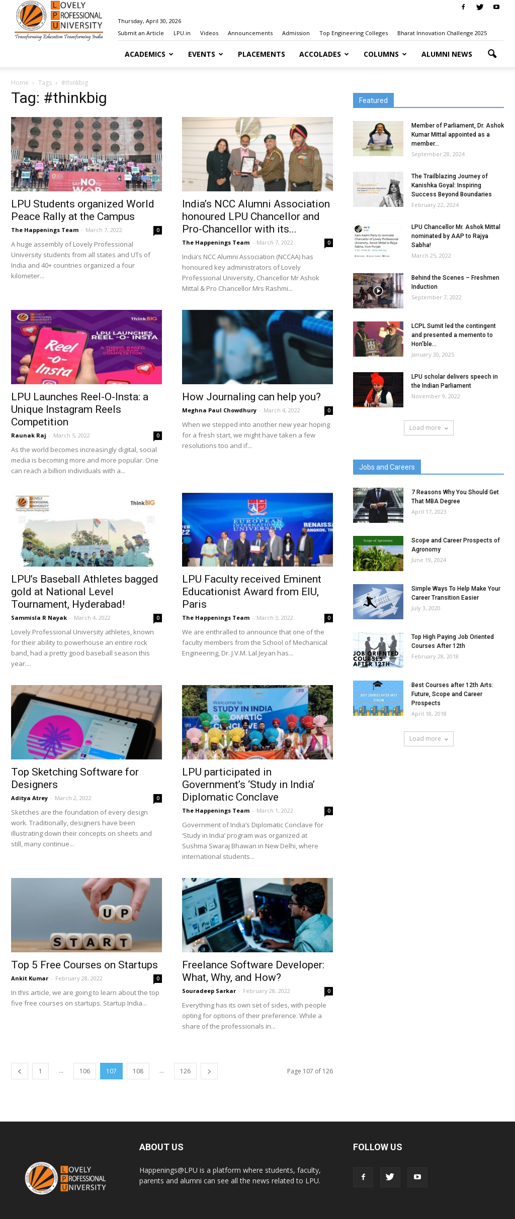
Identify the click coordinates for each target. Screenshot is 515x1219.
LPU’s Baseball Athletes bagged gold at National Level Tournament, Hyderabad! (84, 591)
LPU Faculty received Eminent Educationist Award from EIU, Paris (251, 591)
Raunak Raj (28, 435)
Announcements (250, 33)
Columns (385, 54)
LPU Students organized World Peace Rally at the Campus (82, 210)
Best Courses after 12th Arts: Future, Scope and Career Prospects (452, 694)
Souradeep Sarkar (209, 990)
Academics (149, 54)
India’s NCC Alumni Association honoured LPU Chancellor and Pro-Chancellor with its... (256, 216)
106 (84, 1071)
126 (185, 1071)
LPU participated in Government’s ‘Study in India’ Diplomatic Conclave (248, 784)
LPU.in (182, 33)
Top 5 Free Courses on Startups (84, 965)
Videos (209, 33)
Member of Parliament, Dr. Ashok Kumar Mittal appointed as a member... (457, 134)
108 (138, 1071)
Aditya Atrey (29, 798)
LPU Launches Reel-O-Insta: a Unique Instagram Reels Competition (79, 409)
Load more (428, 427)
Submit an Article (141, 33)
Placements (261, 54)
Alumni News (446, 54)
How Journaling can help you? (251, 397)
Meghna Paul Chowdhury (219, 410)
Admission (296, 33)
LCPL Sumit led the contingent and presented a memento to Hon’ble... (453, 335)
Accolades (324, 54)
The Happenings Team (44, 230)
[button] (492, 54)
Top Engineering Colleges (353, 33)
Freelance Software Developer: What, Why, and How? (253, 971)
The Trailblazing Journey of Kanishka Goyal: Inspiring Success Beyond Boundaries (451, 185)
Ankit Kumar (29, 978)
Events (205, 54)
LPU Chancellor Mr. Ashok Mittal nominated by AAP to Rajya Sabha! (455, 236)
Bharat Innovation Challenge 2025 (442, 33)
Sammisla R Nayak (39, 617)
